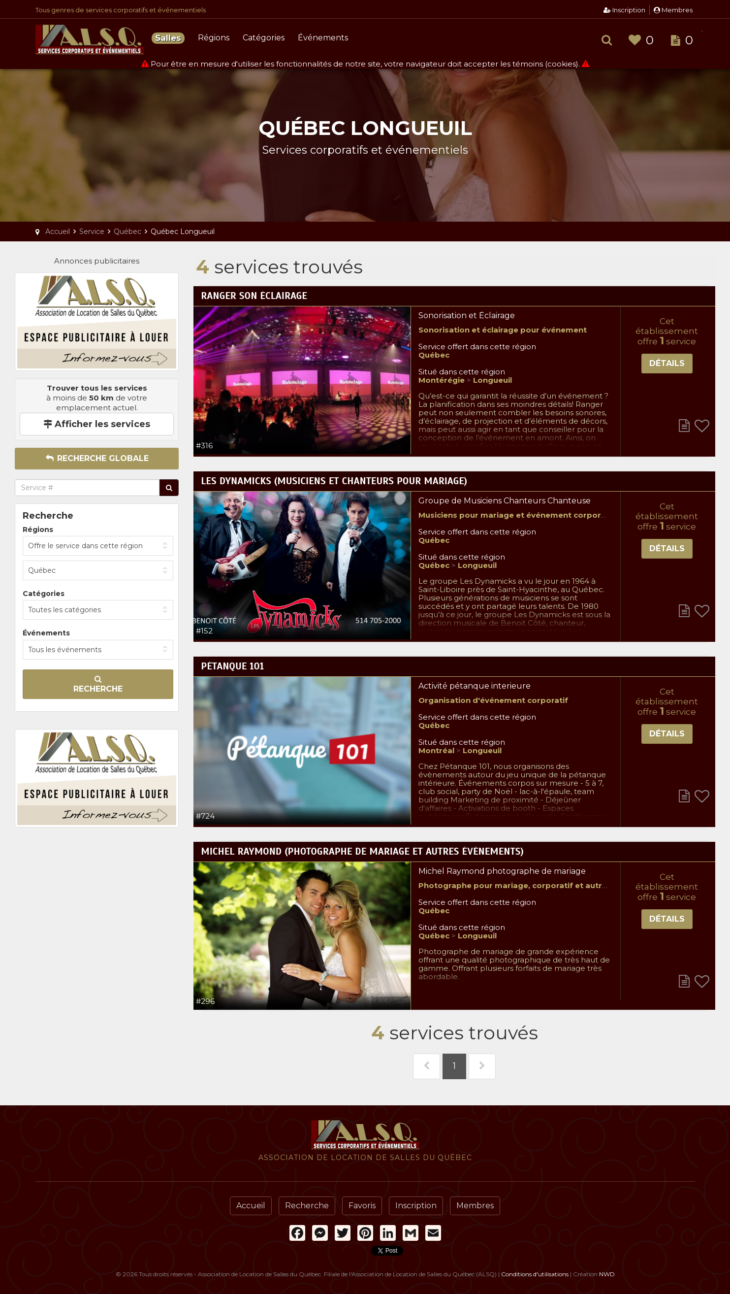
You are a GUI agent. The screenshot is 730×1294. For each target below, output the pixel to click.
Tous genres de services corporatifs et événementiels (120, 10)
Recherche (98, 684)
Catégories (264, 37)
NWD (607, 1274)
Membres (673, 10)
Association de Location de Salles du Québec (89, 39)
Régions (213, 37)
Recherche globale (97, 458)
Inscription (624, 10)
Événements (323, 37)
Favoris (362, 1205)
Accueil (250, 1205)
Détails (667, 363)
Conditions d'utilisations (535, 1274)
